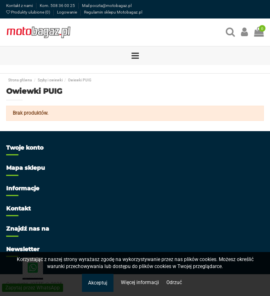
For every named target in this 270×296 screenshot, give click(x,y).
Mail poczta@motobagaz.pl (107, 5)
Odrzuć (174, 282)
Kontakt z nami (20, 5)
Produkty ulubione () (28, 12)
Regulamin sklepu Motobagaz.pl (113, 12)
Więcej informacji (140, 282)
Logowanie (67, 12)
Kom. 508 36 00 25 (58, 5)
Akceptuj (97, 283)
